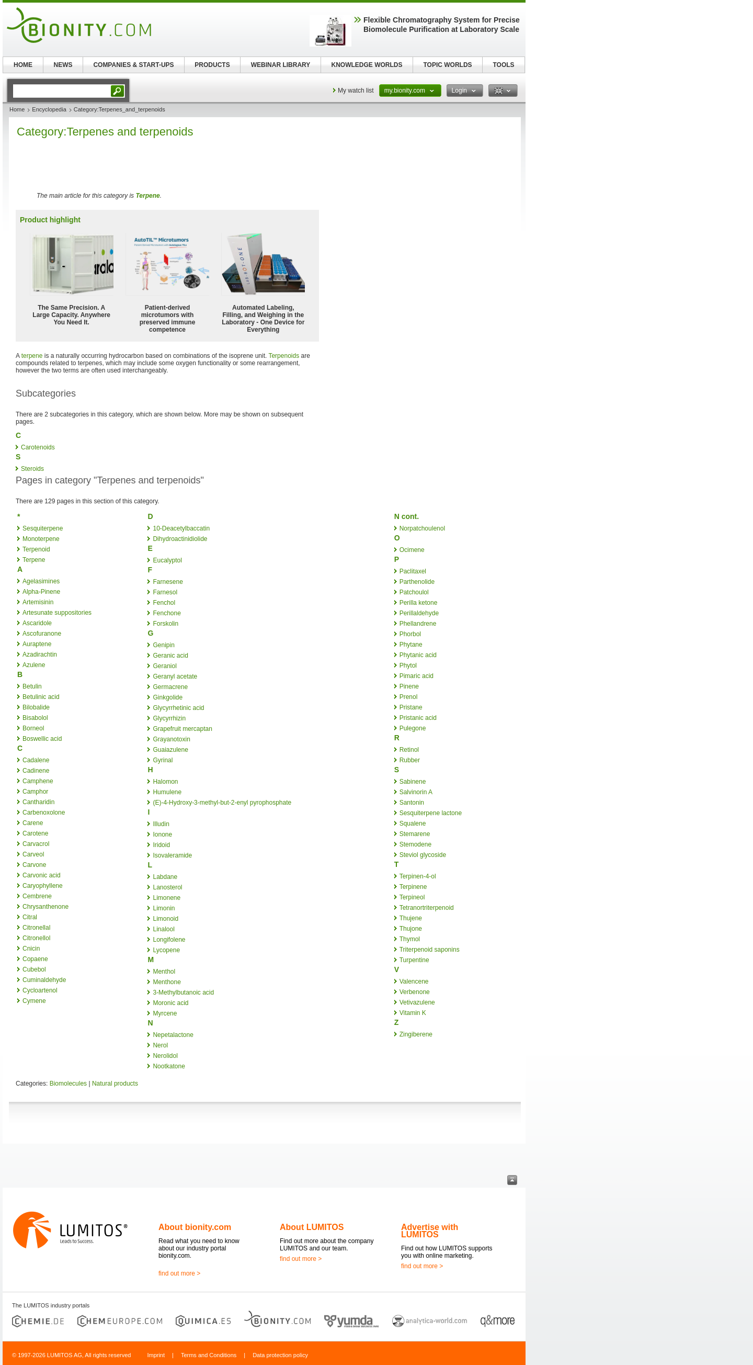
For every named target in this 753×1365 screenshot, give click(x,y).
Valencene (414, 981)
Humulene (167, 792)
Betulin (32, 686)
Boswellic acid (42, 738)
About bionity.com (194, 1227)
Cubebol (34, 969)
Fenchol (164, 602)
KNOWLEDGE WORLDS (367, 65)
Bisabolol (35, 717)
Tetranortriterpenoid (427, 907)
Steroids (32, 468)
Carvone (34, 864)
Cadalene (35, 760)
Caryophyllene (42, 885)
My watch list (356, 90)
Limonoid (165, 918)
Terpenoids (283, 355)
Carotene (35, 833)
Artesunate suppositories (57, 612)
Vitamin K (413, 1013)
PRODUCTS (212, 65)
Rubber (410, 760)
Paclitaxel (413, 571)
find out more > (179, 1273)
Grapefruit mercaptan (182, 728)
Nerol (160, 1045)
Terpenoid (36, 549)
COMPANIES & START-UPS (133, 65)
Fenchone (166, 613)
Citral (29, 917)
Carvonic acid (41, 875)
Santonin (412, 802)
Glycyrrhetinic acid (178, 708)
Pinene (409, 686)
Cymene (34, 1001)
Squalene (413, 823)
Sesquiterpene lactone (431, 813)
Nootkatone (169, 1066)
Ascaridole (37, 623)
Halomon (165, 781)
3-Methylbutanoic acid (183, 992)
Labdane (165, 877)
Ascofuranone (41, 633)
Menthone (166, 982)
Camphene (37, 781)
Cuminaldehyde (44, 980)
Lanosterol (167, 887)
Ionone (162, 834)
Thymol (410, 939)
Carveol (33, 854)
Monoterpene (41, 539)
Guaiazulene (170, 749)
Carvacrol (35, 844)
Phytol (408, 665)
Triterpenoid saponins (430, 949)
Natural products (115, 1083)
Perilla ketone (419, 602)
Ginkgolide (167, 697)
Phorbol (410, 634)
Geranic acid (170, 655)
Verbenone (415, 992)
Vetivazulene (417, 1002)
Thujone (411, 928)
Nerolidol (165, 1055)
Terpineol (412, 897)
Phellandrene (418, 623)
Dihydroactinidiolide (180, 539)
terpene (32, 355)
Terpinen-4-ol (418, 876)
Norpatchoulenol (422, 528)
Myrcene (165, 1013)
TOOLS (503, 65)
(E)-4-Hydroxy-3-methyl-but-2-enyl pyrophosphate (222, 802)
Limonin (164, 908)
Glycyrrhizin (169, 718)
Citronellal (36, 927)
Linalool (163, 929)
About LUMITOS (312, 1227)
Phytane (411, 644)
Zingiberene (416, 1034)
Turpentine (414, 960)
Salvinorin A (416, 792)
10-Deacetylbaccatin (181, 528)
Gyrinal (163, 760)
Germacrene (170, 687)
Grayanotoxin (171, 739)
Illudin (161, 824)
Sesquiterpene (42, 528)
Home (17, 109)
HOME (23, 65)
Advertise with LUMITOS (429, 1231)
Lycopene (166, 950)
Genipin (163, 645)
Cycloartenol (40, 990)
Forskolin (165, 623)
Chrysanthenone (45, 906)
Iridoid (161, 845)
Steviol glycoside (423, 855)
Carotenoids (38, 447)
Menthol (164, 971)
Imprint (156, 1355)
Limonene (166, 897)
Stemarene (415, 834)
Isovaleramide (172, 855)
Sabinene (413, 781)
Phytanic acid (418, 655)
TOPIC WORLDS (447, 65)
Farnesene (167, 581)
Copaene (35, 959)
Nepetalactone (173, 1035)
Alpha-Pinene (41, 591)
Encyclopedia (49, 109)
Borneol (33, 728)
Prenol (409, 697)
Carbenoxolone (43, 812)
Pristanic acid (418, 717)
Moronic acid (170, 1003)
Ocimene (412, 550)
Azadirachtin (39, 654)
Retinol (409, 749)
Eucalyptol (167, 560)
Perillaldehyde (419, 613)
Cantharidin (38, 802)
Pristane (411, 707)
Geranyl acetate (175, 676)
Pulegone (413, 728)
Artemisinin (37, 602)
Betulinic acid (41, 697)
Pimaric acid (416, 676)
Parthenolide (417, 581)
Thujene (411, 918)
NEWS (63, 65)
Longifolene (169, 939)
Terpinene (413, 886)
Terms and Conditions (208, 1355)
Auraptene (36, 644)
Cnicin (31, 948)
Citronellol (36, 938)
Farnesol (165, 592)
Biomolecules (68, 1083)
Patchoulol (414, 592)
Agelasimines (41, 581)
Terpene (147, 195)
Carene (32, 823)
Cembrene (37, 896)
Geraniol (164, 666)
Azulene (33, 665)
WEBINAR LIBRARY (281, 65)
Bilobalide (36, 707)
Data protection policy (280, 1355)
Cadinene (35, 770)
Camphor (35, 791)
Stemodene (415, 844)
